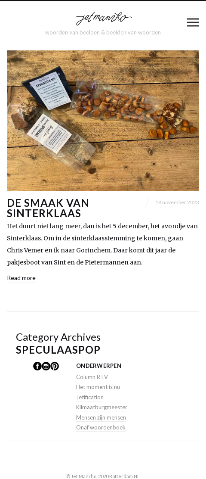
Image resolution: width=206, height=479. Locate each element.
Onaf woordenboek (101, 427)
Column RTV (92, 376)
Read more (21, 277)
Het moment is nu (98, 386)
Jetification (90, 397)
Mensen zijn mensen (101, 417)
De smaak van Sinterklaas (48, 207)
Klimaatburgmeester (101, 407)
